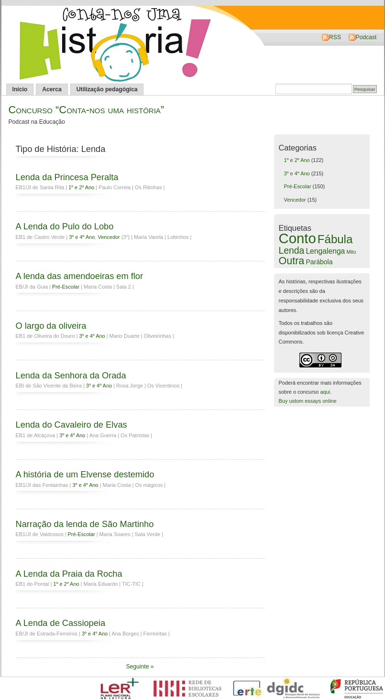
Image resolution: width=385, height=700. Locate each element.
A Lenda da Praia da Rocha (69, 574)
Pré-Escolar (65, 287)
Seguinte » (140, 666)
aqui (325, 392)
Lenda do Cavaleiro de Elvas (71, 425)
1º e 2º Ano (81, 187)
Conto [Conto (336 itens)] (297, 238)
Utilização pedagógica (107, 89)
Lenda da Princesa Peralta (67, 177)
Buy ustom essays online (308, 401)
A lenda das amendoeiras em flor (79, 276)
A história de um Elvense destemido (85, 474)
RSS (335, 37)
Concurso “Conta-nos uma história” (87, 110)
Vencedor (109, 237)
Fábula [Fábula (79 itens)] (335, 239)
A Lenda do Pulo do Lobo (65, 226)
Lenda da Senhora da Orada (71, 375)
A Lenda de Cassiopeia (61, 623)
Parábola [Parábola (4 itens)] (319, 262)
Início (20, 89)
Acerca (52, 89)
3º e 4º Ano (82, 237)
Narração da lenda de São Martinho (85, 524)
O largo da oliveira (51, 326)
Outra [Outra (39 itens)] (292, 261)
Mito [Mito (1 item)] (351, 252)
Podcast (366, 37)
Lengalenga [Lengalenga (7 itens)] (325, 251)
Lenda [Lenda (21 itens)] (292, 250)
